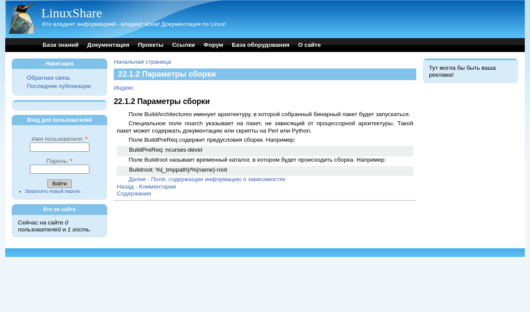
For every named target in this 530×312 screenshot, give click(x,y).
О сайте (309, 45)
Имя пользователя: (60, 139)
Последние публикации (59, 86)
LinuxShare (71, 13)
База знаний (61, 45)
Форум (213, 45)
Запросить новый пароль (52, 191)
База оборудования (261, 45)
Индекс (124, 87)
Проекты (151, 45)
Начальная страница (142, 61)
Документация (108, 45)
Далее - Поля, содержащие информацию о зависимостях (207, 179)
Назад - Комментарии (146, 186)
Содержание (134, 193)
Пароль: (59, 161)
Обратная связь (48, 78)
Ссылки (183, 45)
